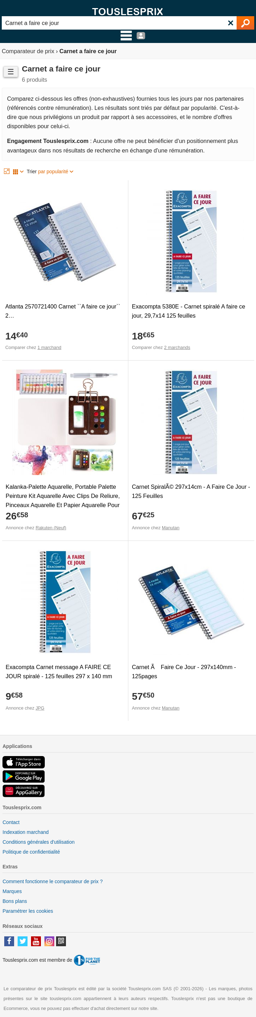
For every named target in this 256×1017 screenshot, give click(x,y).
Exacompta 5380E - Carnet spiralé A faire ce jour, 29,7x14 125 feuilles (188, 311)
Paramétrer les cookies (27, 911)
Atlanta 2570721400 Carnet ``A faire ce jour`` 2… (62, 311)
